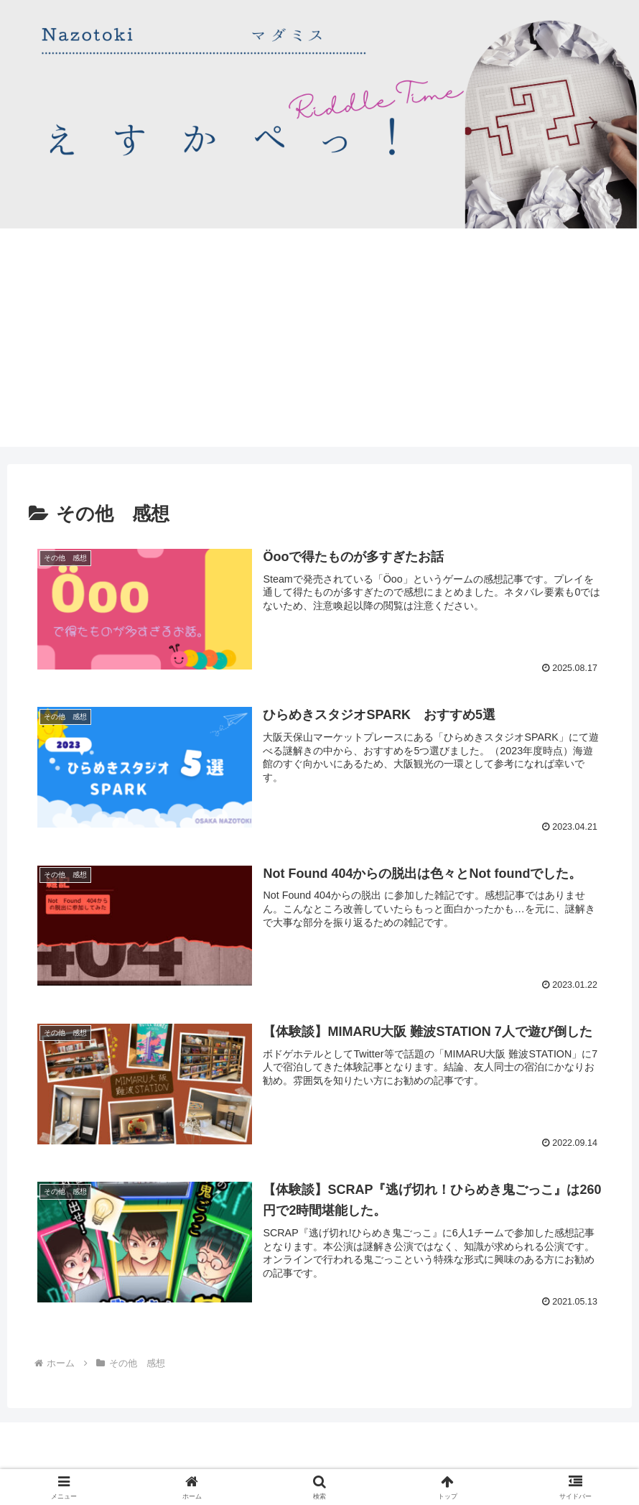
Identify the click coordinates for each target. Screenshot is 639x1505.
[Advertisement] (319, 346)
